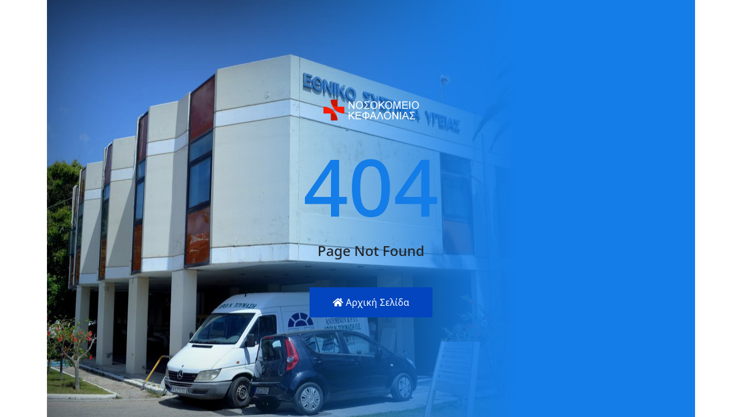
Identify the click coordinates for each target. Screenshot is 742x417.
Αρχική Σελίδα (371, 302)
